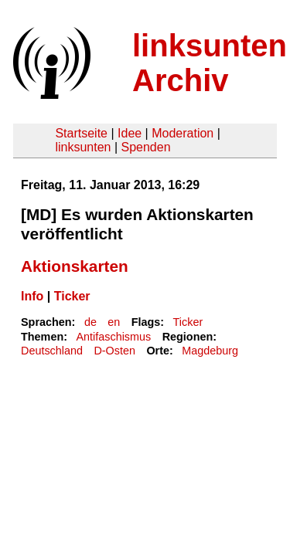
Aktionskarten (74, 266)
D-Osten (114, 350)
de (90, 322)
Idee (130, 133)
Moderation (182, 133)
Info (32, 296)
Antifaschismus (113, 337)
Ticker (72, 296)
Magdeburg (210, 350)
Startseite (81, 133)
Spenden (145, 147)
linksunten (83, 147)
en (113, 322)
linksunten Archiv (209, 63)
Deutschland (52, 350)
